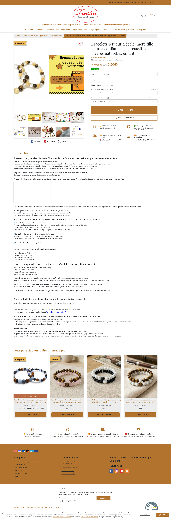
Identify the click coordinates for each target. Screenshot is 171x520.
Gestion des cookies (68, 471)
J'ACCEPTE (162, 515)
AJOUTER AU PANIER (124, 110)
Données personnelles (22, 473)
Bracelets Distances (99, 57)
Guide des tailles (19, 465)
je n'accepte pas (145, 515)
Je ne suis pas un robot (69, 501)
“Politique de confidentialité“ (89, 517)
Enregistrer (49, 141)
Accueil (18, 36)
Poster (62, 141)
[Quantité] (95, 80)
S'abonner (103, 498)
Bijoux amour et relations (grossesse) (35, 36)
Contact (152, 2)
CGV (16, 476)
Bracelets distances (56, 36)
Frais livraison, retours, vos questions (26, 462)
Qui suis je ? (18, 470)
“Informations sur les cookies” (62, 517)
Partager (35, 141)
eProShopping (55, 507)
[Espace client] (145, 16)
